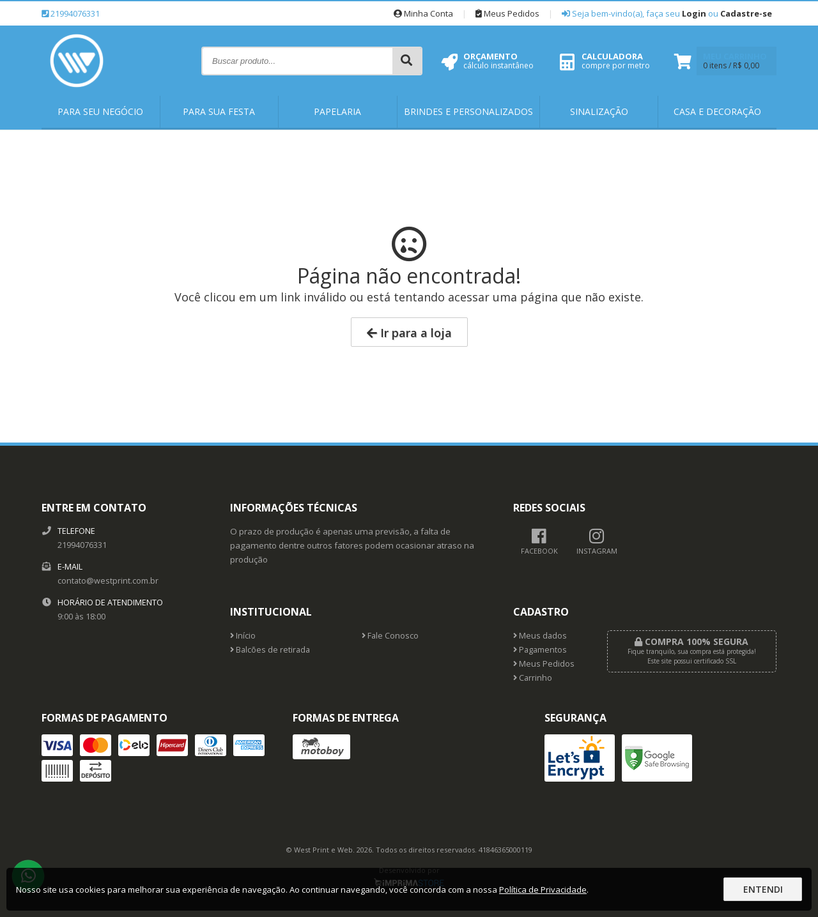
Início (243, 635)
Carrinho (532, 677)
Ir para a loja (409, 332)
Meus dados (540, 635)
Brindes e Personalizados (468, 111)
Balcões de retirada (270, 649)
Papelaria (337, 111)
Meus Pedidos (507, 13)
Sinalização (599, 111)
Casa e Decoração (717, 111)
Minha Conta (423, 13)
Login (694, 13)
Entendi (763, 889)
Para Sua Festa (219, 111)
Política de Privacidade (543, 889)
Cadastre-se (746, 13)
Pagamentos (540, 649)
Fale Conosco (390, 635)
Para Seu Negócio (100, 111)
